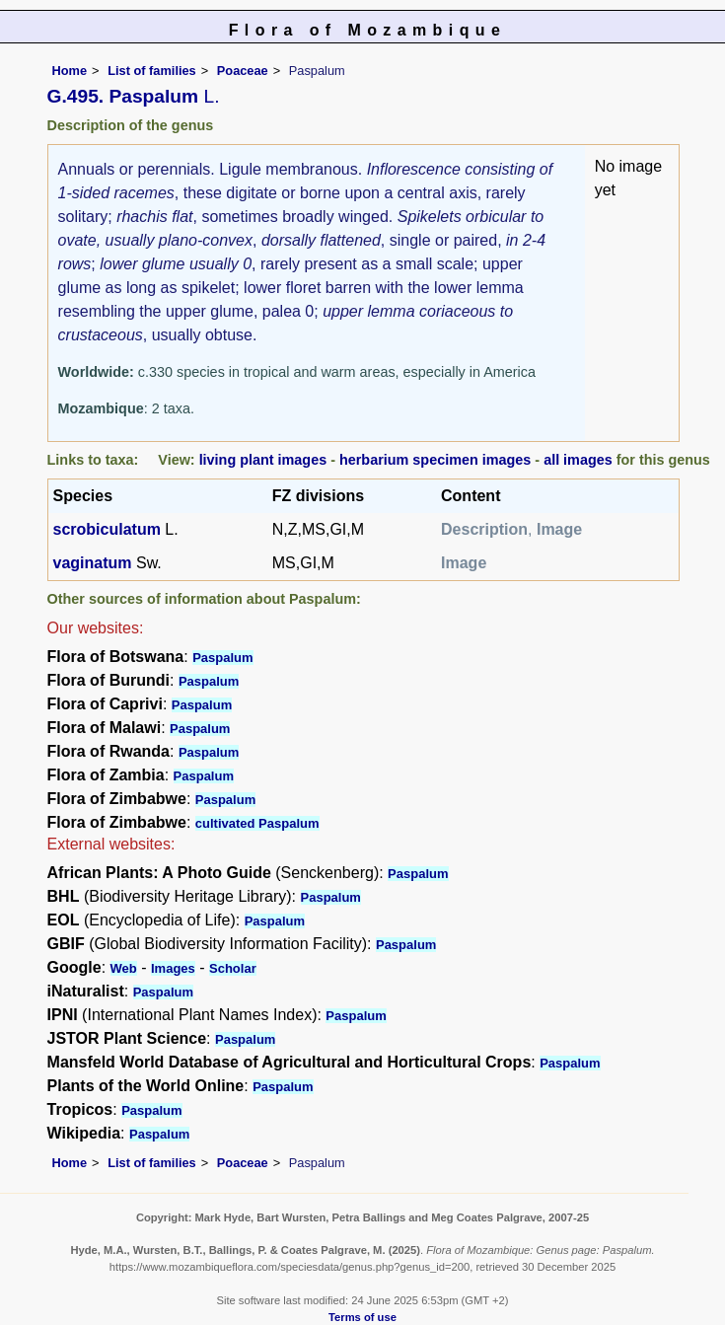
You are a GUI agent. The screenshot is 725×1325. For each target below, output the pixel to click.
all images (578, 460)
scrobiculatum (107, 529)
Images (173, 968)
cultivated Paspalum (257, 823)
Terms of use (362, 1317)
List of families (152, 70)
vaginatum (92, 562)
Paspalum (222, 657)
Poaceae (242, 70)
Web (123, 968)
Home (70, 70)
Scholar (232, 968)
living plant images (263, 460)
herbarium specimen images (435, 460)
